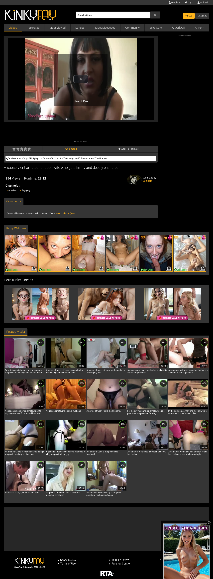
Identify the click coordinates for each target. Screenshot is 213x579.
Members (202, 16)
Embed (71, 148)
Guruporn (147, 181)
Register (175, 2)
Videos (188, 16)
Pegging (25, 190)
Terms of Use (68, 563)
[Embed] (83, 158)
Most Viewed (57, 27)
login (58, 213)
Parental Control (120, 563)
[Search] (113, 14)
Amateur (12, 190)
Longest (80, 27)
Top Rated (33, 27)
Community (132, 27)
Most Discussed (105, 27)
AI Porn (199, 27)
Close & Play (81, 101)
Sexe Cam (155, 27)
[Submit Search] (155, 14)
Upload (203, 2)
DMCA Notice (68, 560)
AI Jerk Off (178, 27)
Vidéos (13, 27)
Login (189, 2)
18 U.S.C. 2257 (120, 560)
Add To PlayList (128, 148)
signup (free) (69, 213)
